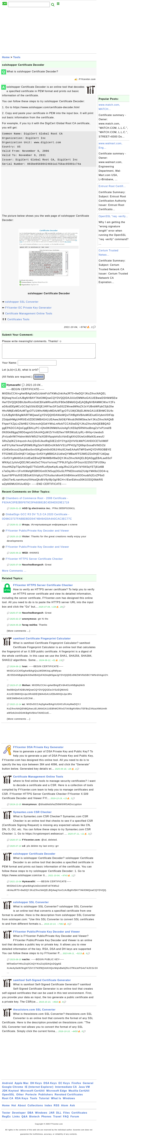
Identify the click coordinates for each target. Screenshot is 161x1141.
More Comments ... (14, 574)
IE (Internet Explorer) (39, 1090)
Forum (74, 1119)
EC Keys (64, 1086)
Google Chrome (12, 1090)
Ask (72, 1108)
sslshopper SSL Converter (21, 301)
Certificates (79, 1116)
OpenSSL (8, 1097)
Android (7, 1086)
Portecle (31, 1097)
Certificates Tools (18, 319)
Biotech (34, 1119)
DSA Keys (50, 1086)
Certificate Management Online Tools (28, 313)
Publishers (45, 1097)
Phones (46, 1119)
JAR (52, 1116)
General (88, 1086)
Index (48, 1108)
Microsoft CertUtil (33, 1094)
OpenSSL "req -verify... (113, 216)
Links (16, 1119)
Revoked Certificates (69, 1097)
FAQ (66, 1119)
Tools (16, 57)
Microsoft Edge (56, 1094)
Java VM (84, 1090)
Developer (19, 1116)
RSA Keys (21, 1101)
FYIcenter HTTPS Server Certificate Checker (34, 562)
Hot (13, 1108)
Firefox (76, 1086)
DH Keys (36, 1086)
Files (66, 1116)
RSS (56, 1108)
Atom (64, 1108)
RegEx (6, 1119)
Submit (39, 380)
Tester (6, 1116)
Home (6, 57)
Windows (69, 1101)
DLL (59, 1116)
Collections (35, 1108)
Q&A (25, 1119)
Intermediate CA (66, 1090)
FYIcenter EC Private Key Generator (28, 307)
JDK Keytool (10, 1094)
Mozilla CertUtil (79, 1094)
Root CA (7, 1101)
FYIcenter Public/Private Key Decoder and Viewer (37, 533)
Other (20, 1097)
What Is (56, 1101)
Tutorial (44, 1101)
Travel (57, 1119)
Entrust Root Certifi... (112, 186)
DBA (30, 1116)
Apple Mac (22, 1086)
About (22, 1108)
